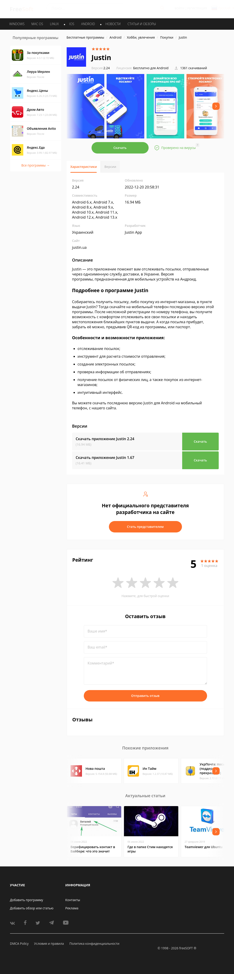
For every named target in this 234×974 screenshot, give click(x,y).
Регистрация (197, 8)
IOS (71, 24)
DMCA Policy (19, 943)
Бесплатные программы (85, 37)
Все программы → (35, 165)
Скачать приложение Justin (105, 438)
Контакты (72, 900)
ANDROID (88, 24)
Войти (179, 8)
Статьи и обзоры (142, 24)
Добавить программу (26, 900)
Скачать (120, 148)
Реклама (71, 908)
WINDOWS (17, 24)
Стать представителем (145, 526)
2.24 (101, 68)
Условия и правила (49, 943)
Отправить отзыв (145, 695)
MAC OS (37, 24)
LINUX (54, 24)
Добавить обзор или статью (32, 908)
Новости (113, 24)
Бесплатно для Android (150, 68)
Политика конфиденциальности (94, 943)
